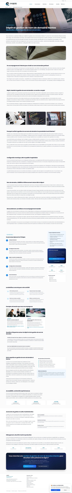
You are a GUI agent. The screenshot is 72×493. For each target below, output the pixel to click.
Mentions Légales (14, 490)
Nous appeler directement (43, 467)
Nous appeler (57, 263)
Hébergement (51, 278)
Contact (63, 0)
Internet (10, 7)
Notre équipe (8, 490)
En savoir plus (68, 487)
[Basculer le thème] (65, 0)
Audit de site (51, 279)
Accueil (6, 7)
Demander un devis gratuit (30, 466)
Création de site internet (53, 282)
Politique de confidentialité (22, 490)
